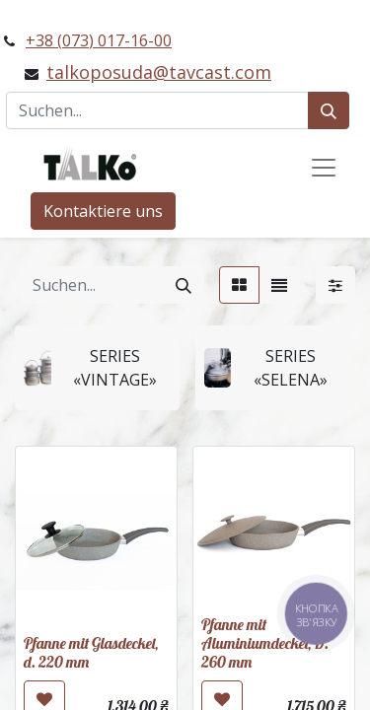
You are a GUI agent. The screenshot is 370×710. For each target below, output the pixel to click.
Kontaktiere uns (103, 211)
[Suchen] (328, 110)
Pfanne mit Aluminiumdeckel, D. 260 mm (265, 643)
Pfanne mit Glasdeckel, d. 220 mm (91, 652)
